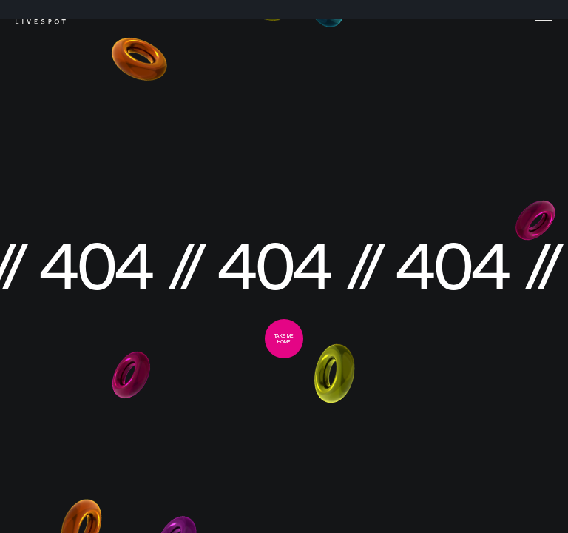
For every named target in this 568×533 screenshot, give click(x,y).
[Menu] (543, 18)
